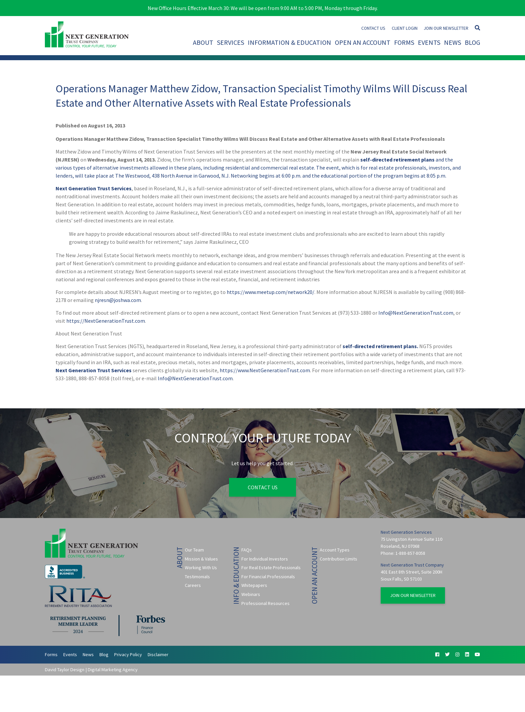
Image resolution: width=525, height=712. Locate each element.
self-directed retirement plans (397, 159)
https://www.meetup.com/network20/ (270, 292)
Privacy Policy (128, 654)
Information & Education (289, 42)
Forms (404, 42)
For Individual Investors (264, 559)
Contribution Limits (338, 559)
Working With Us (201, 568)
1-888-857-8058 (410, 553)
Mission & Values (201, 559)
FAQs (246, 550)
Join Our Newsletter (446, 28)
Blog (472, 42)
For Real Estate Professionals (271, 568)
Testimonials (197, 577)
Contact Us (373, 28)
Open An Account (362, 42)
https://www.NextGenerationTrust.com (265, 370)
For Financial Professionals (268, 577)
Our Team (194, 550)
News (452, 42)
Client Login (405, 28)
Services (230, 42)
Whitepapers (254, 585)
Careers (193, 585)
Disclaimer (158, 654)
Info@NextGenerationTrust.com (415, 312)
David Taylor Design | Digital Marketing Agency (91, 670)
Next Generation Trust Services (94, 188)
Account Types (335, 550)
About (203, 42)
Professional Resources (265, 603)
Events (429, 42)
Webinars (250, 594)
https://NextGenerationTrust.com (105, 320)
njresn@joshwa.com (118, 300)
